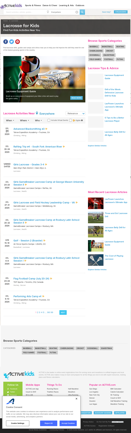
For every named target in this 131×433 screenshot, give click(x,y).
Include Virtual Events (58, 120)
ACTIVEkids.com (19, 375)
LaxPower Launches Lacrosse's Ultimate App (114, 106)
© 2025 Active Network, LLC (77, 430)
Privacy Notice (88, 422)
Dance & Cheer (50, 5)
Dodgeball (95, 55)
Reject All (49, 423)
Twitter (12, 392)
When (10, 120)
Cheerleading (96, 51)
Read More (76, 98)
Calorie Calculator (117, 392)
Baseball (94, 47)
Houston (92, 401)
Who (38, 120)
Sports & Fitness (33, 5)
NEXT (63, 312)
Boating (120, 47)
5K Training (114, 395)
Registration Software (106, 426)
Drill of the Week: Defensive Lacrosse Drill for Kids (114, 92)
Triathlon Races (52, 392)
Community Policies (57, 430)
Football (108, 59)
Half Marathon (73, 389)
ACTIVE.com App (32, 389)
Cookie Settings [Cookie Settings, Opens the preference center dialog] (17, 423)
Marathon (71, 392)
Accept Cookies (68, 423)
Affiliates (120, 413)
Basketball (107, 47)
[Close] (76, 399)
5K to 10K (29, 395)
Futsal (120, 59)
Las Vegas (93, 404)
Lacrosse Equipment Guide (21, 91)
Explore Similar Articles (97, 146)
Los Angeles (93, 392)
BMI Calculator (115, 389)
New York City (94, 395)
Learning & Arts (66, 5)
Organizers (120, 12)
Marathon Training (117, 404)
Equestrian (109, 55)
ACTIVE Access (90, 426)
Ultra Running (73, 395)
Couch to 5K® (31, 392)
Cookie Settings (117, 422)
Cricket (109, 51)
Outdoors (80, 5)
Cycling (49, 395)
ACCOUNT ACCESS (103, 413)
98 (48, 312)
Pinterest (13, 395)
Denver (92, 398)
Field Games (95, 59)
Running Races (52, 389)
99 (52, 312)
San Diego (93, 389)
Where (25, 120)
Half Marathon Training (118, 401)
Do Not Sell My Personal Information (110, 422)
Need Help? (106, 12)
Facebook (13, 389)
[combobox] (75, 113)
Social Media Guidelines (38, 430)
